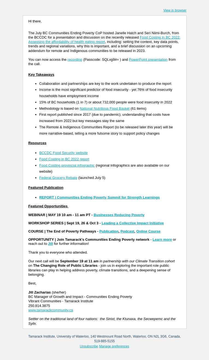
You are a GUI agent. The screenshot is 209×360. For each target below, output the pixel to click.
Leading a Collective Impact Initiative (133, 223)
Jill (50, 244)
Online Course (148, 231)
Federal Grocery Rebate (58, 178)
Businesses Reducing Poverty (119, 215)
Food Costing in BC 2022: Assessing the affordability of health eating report (104, 39)
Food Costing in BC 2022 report (64, 159)
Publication (109, 231)
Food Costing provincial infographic (67, 165)
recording (74, 59)
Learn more (162, 239)
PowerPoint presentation (148, 59)
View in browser (174, 10)
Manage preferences (114, 346)
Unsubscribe (89, 346)
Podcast (127, 231)
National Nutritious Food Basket (105, 108)
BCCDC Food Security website (63, 153)
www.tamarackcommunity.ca (50, 310)
